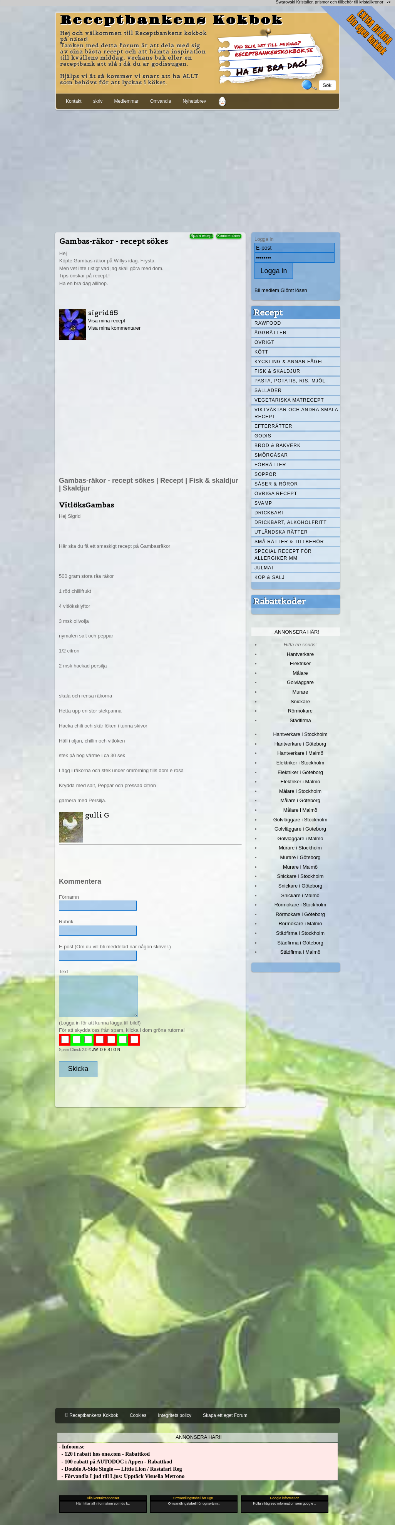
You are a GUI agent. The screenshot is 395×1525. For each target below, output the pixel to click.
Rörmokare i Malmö (300, 923)
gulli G (97, 815)
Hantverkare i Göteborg (300, 744)
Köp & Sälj (269, 577)
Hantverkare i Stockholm (300, 734)
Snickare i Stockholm (300, 876)
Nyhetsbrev (194, 101)
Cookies (138, 1415)
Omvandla (160, 101)
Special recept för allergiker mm (283, 555)
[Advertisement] (197, 170)
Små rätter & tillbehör (289, 541)
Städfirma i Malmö (300, 952)
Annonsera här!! (198, 1437)
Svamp (263, 503)
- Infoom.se (70, 1447)
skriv (98, 101)
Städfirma (300, 720)
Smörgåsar (271, 455)
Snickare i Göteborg (300, 886)
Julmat (264, 568)
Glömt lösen (294, 290)
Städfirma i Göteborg (300, 943)
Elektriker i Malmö (300, 781)
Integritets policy (174, 1415)
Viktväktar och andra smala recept (296, 413)
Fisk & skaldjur (277, 371)
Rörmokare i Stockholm (300, 905)
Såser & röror (276, 484)
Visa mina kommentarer (114, 328)
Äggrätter (270, 332)
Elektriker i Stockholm (300, 763)
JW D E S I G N (106, 1050)
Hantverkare (300, 654)
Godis (262, 436)
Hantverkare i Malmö (300, 753)
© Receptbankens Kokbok (91, 1415)
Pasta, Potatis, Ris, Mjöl (289, 381)
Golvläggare (300, 682)
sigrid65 (103, 312)
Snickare (300, 701)
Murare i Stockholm (300, 848)
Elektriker (300, 663)
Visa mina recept (106, 321)
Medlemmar (126, 101)
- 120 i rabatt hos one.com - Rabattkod (103, 1454)
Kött (261, 352)
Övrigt (264, 342)
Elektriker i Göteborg (300, 772)
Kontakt (74, 101)
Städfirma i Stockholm (300, 933)
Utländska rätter (281, 532)
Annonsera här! (296, 632)
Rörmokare (300, 711)
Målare (300, 673)
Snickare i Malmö (300, 895)
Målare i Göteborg (300, 800)
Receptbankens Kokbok (171, 20)
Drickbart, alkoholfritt (290, 522)
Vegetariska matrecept (289, 400)
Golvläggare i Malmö (300, 838)
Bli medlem (266, 290)
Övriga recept (275, 493)
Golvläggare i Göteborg (300, 829)
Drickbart (269, 513)
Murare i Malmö (300, 867)
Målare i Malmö (300, 810)
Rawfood (267, 323)
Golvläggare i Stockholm (300, 820)
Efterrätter (273, 426)
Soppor (265, 474)
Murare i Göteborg (300, 857)
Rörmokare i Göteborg (300, 914)
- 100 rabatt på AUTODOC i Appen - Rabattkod (114, 1462)
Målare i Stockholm (300, 791)
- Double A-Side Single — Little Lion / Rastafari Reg (119, 1469)
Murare (300, 692)
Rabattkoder (280, 601)
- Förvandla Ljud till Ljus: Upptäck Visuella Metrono (120, 1476)
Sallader (268, 390)
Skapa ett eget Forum (225, 1415)
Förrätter (270, 464)
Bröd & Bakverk (277, 445)
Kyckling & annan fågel (289, 361)
